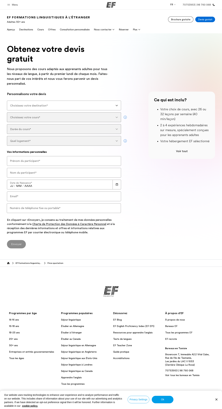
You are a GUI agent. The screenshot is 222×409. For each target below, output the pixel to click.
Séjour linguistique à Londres (76, 364)
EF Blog (117, 319)
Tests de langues (122, 339)
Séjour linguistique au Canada (77, 371)
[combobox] (64, 105)
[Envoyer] (16, 244)
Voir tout (182, 151)
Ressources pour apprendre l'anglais (133, 332)
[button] (13, 5)
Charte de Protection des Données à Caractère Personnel (69, 224)
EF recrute (171, 339)
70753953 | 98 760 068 (179, 370)
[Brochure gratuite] (180, 19)
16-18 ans (14, 326)
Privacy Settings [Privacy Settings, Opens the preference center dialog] (138, 399)
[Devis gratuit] (205, 19)
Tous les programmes (73, 383)
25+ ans (13, 339)
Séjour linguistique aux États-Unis (79, 358)
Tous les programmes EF (178, 332)
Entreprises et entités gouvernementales (31, 351)
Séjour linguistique (71, 319)
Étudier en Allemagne (72, 326)
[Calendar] (117, 184)
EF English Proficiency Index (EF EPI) (133, 326)
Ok (162, 399)
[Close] (216, 399)
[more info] (125, 117)
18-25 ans (14, 332)
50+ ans (13, 345)
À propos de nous (175, 319)
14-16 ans (14, 319)
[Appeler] (198, 5)
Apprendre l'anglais (71, 377)
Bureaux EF (171, 326)
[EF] (111, 5)
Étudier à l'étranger (71, 332)
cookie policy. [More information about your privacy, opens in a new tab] (30, 405)
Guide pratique (121, 351)
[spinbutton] (11, 186)
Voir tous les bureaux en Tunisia (182, 375)
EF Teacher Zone (122, 345)
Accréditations (121, 358)
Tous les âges (16, 358)
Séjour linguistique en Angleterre (79, 351)
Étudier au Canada (71, 339)
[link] (48, 19)
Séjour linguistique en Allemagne (78, 345)
